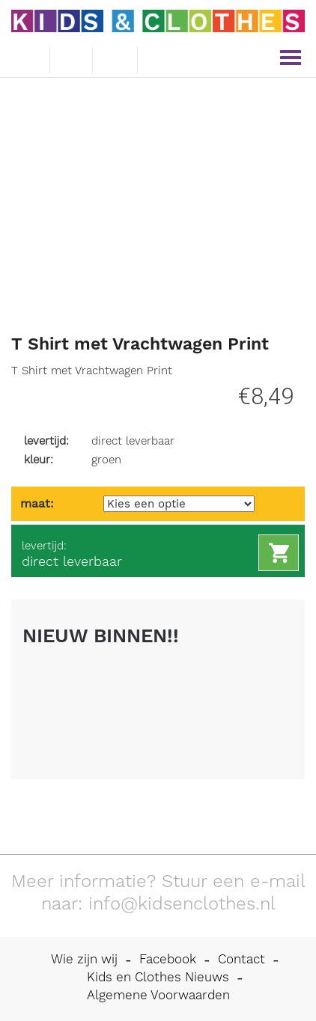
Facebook (167, 958)
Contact (241, 958)
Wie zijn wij (84, 958)
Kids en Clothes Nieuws (158, 976)
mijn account (161, 58)
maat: (37, 503)
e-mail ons (26, 57)
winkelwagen (115, 57)
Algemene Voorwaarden (158, 994)
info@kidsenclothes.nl (182, 903)
